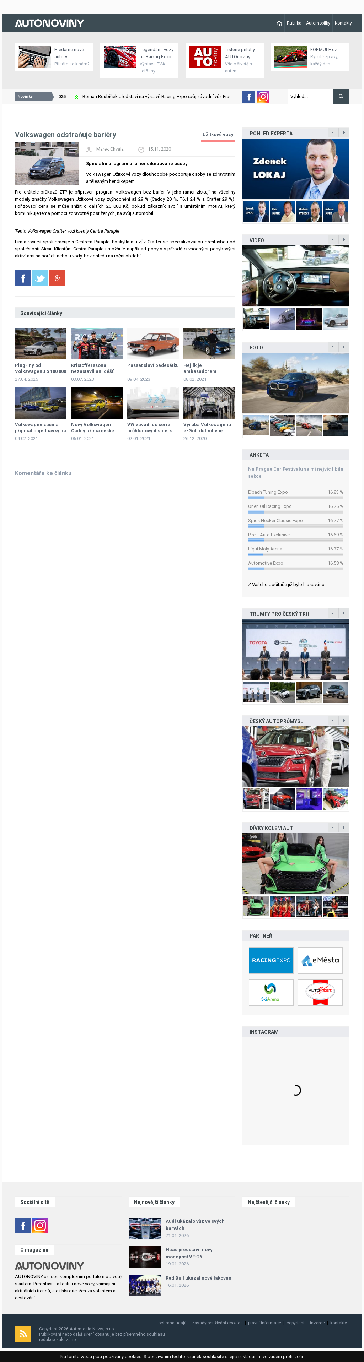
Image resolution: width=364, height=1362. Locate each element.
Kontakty (343, 23)
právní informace (264, 1322)
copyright (296, 1322)
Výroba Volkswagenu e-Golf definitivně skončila (207, 430)
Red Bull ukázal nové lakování (199, 1278)
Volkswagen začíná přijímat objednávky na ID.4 (40, 430)
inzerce (317, 1322)
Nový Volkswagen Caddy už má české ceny (92, 430)
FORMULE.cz (323, 49)
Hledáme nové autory (69, 53)
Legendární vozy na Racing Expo (156, 53)
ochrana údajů (172, 1322)
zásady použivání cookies (217, 1322)
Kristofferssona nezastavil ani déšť (92, 368)
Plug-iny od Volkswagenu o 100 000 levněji (40, 371)
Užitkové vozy (218, 134)
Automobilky (318, 23)
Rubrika (294, 23)
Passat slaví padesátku (153, 365)
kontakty (338, 1322)
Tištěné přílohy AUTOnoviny (240, 53)
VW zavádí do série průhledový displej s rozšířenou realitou (149, 430)
